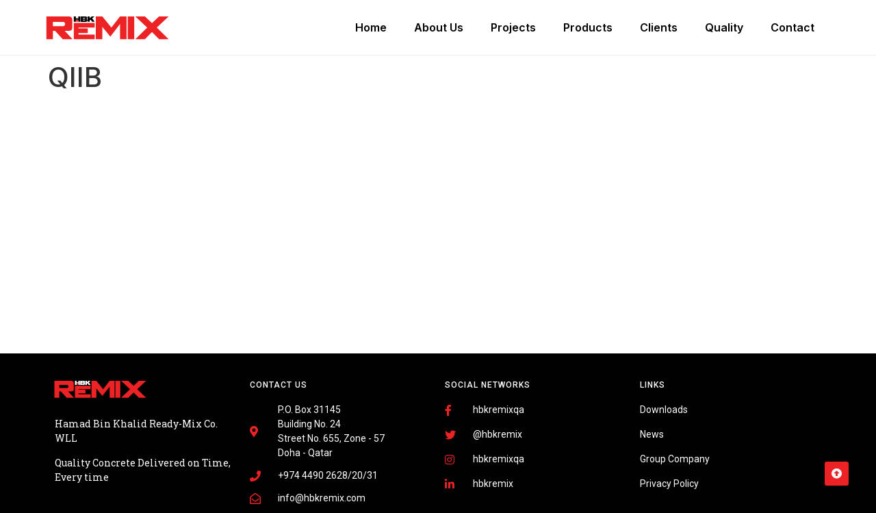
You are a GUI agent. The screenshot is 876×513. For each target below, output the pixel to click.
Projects (513, 27)
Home (371, 27)
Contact (792, 27)
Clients (659, 27)
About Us (438, 27)
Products (588, 27)
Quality (724, 27)
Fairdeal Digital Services (116, 466)
